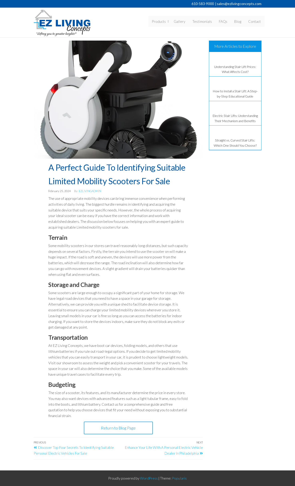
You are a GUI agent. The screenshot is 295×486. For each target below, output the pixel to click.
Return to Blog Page (118, 427)
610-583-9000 (203, 4)
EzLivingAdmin (90, 191)
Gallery (183, 22)
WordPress (149, 478)
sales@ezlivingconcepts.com (239, 4)
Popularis (179, 478)
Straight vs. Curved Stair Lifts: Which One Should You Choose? (235, 142)
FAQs (225, 22)
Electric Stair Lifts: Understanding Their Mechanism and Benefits (235, 118)
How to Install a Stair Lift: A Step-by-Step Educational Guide (235, 93)
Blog (239, 22)
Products (163, 22)
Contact (255, 22)
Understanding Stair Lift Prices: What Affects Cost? (235, 69)
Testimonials (205, 22)
